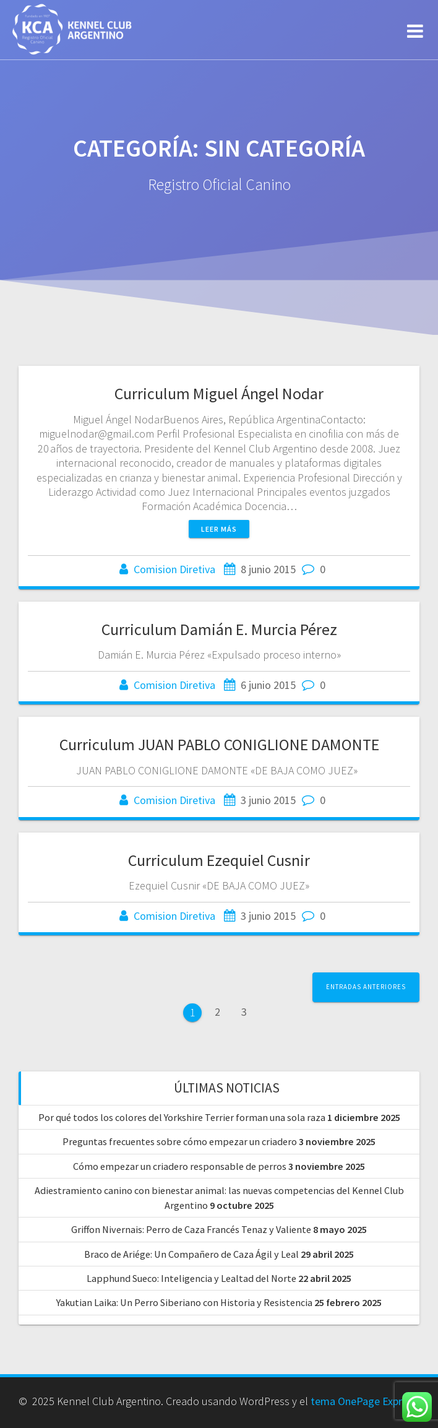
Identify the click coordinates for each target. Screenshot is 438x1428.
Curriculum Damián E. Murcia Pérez (219, 629)
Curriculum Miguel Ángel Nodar (219, 393)
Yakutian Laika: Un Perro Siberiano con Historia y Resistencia (184, 1302)
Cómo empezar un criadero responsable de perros (179, 1166)
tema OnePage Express (364, 1401)
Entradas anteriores (366, 986)
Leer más (219, 529)
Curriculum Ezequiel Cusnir (219, 860)
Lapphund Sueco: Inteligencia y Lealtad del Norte (191, 1278)
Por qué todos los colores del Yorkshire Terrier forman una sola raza (181, 1117)
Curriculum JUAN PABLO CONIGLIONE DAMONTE (219, 744)
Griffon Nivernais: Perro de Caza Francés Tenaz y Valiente (191, 1229)
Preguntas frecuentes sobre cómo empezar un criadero (179, 1141)
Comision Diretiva (174, 569)
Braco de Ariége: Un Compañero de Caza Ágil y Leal (191, 1254)
